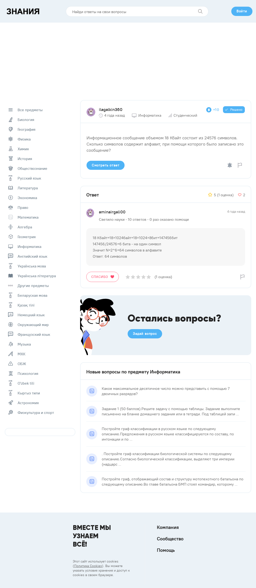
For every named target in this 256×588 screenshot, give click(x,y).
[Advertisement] (128, 58)
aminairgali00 (112, 212)
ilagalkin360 (110, 109)
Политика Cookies (88, 566)
